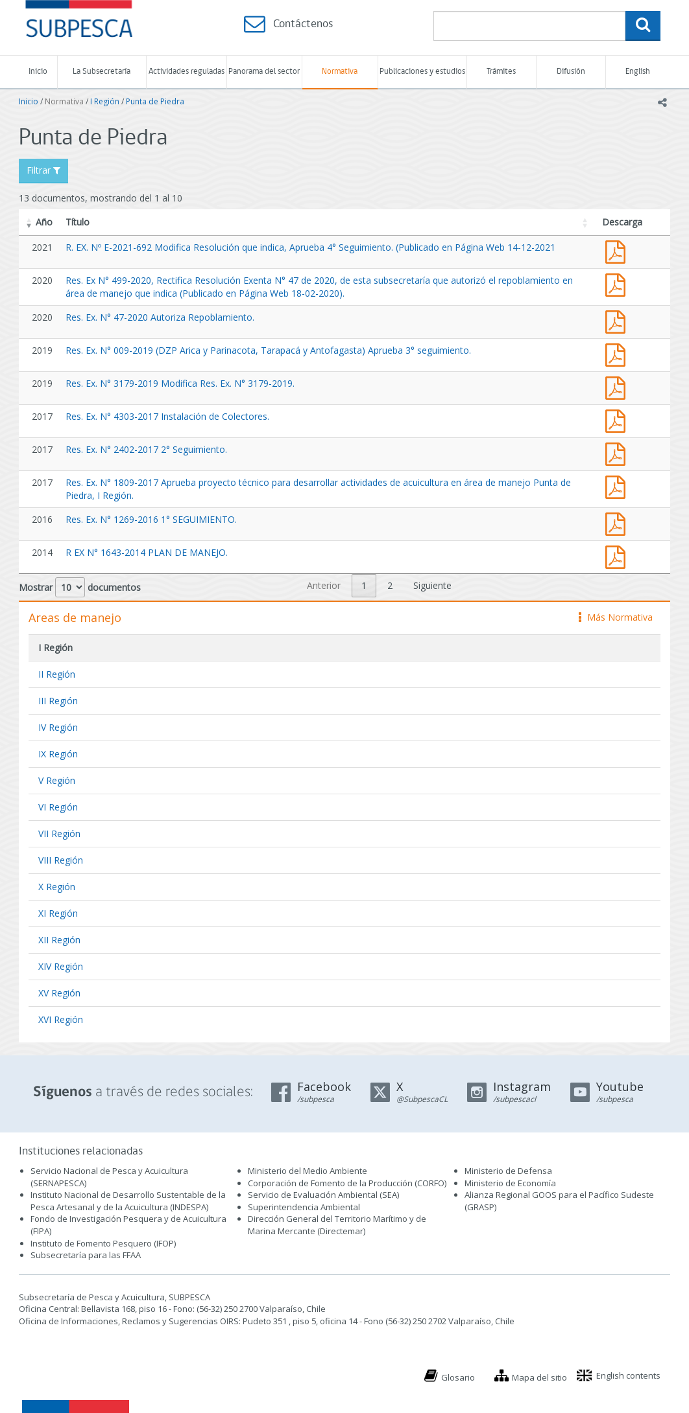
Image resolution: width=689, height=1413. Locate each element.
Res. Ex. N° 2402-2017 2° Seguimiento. (146, 449)
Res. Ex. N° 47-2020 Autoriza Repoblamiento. (160, 317)
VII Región (59, 833)
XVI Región (60, 1019)
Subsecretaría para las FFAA (85, 1255)
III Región (58, 701)
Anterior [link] (324, 585)
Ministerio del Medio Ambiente (307, 1171)
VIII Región (60, 860)
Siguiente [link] (432, 585)
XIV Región (60, 966)
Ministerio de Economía (510, 1183)
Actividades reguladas (186, 71)
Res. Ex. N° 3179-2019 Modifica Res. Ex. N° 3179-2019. (180, 383)
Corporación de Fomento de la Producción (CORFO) (347, 1183)
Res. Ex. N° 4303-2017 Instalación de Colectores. (167, 416)
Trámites (501, 71)
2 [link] (390, 585)
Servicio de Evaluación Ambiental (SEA (322, 1194)
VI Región (58, 807)
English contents (628, 1375)
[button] (29, 222)
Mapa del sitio (539, 1377)
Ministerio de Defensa (508, 1171)
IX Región (58, 754)
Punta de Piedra (155, 101)
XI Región (58, 913)
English (637, 71)
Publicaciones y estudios (422, 71)
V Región (56, 780)
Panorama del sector (264, 71)
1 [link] (364, 585)
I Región (104, 101)
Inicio (38, 71)
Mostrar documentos (80, 587)
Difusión (571, 71)
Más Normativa (616, 617)
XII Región (59, 940)
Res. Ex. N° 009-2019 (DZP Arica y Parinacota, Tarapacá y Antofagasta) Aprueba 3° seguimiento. (268, 350)
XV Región (59, 993)
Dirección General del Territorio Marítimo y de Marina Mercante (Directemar (337, 1225)
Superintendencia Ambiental (304, 1207)
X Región (56, 886)
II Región (56, 674)
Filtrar (43, 170)
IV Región (58, 727)
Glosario (458, 1377)
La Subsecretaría (101, 71)
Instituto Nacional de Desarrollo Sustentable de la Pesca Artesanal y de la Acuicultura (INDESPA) (128, 1201)
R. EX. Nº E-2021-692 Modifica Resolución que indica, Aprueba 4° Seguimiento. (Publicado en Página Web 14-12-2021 (310, 247)
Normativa (339, 71)
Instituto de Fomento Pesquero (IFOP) (103, 1243)
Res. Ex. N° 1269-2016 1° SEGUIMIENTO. (151, 519)
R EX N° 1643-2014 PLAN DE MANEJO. (147, 552)
